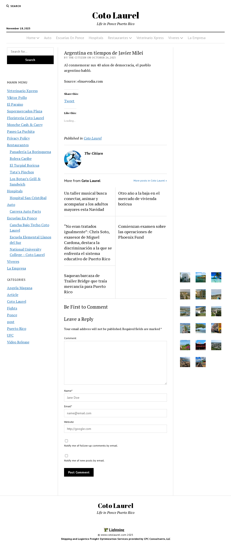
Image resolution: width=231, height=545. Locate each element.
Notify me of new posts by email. (84, 460)
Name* (68, 390)
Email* (68, 406)
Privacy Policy (18, 138)
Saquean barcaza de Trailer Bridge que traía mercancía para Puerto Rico (85, 283)
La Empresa (197, 37)
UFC (10, 335)
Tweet (69, 100)
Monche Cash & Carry (25, 124)
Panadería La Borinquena (30, 151)
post (10, 321)
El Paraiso (15, 104)
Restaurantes (118, 37)
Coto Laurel (115, 15)
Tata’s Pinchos (22, 172)
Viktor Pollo (17, 97)
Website (69, 422)
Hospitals (96, 37)
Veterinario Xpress (150, 37)
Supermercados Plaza (24, 111)
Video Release (18, 342)
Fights (12, 308)
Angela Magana (19, 287)
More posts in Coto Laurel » (150, 180)
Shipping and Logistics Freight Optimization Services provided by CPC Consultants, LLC (115, 538)
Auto (47, 37)
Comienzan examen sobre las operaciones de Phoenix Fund (142, 232)
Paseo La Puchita (21, 131)
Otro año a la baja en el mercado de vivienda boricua (139, 198)
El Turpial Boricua (24, 165)
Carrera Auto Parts (25, 211)
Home (31, 37)
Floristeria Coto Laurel (25, 117)
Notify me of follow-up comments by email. (91, 445)
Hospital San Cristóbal (28, 197)
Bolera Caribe (21, 158)
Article (12, 294)
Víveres (173, 37)
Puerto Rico (16, 328)
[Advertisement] (200, 188)
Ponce (12, 314)
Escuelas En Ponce (70, 37)
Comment (70, 338)
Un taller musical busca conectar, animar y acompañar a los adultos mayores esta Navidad (86, 201)
